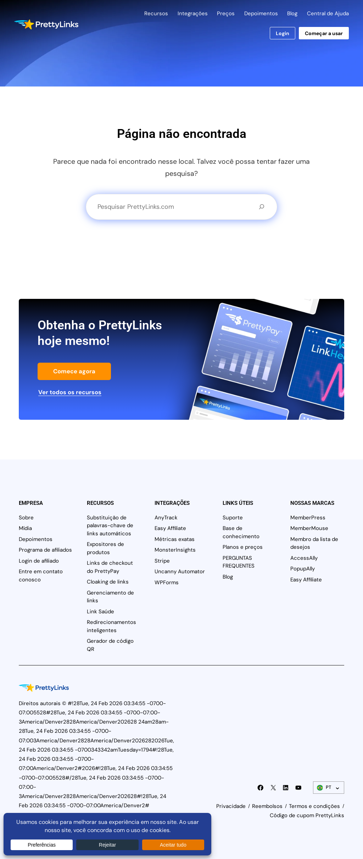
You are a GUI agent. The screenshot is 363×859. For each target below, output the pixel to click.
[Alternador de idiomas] (328, 787)
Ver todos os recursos (69, 392)
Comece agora (74, 371)
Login (282, 33)
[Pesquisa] (262, 207)
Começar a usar (324, 33)
